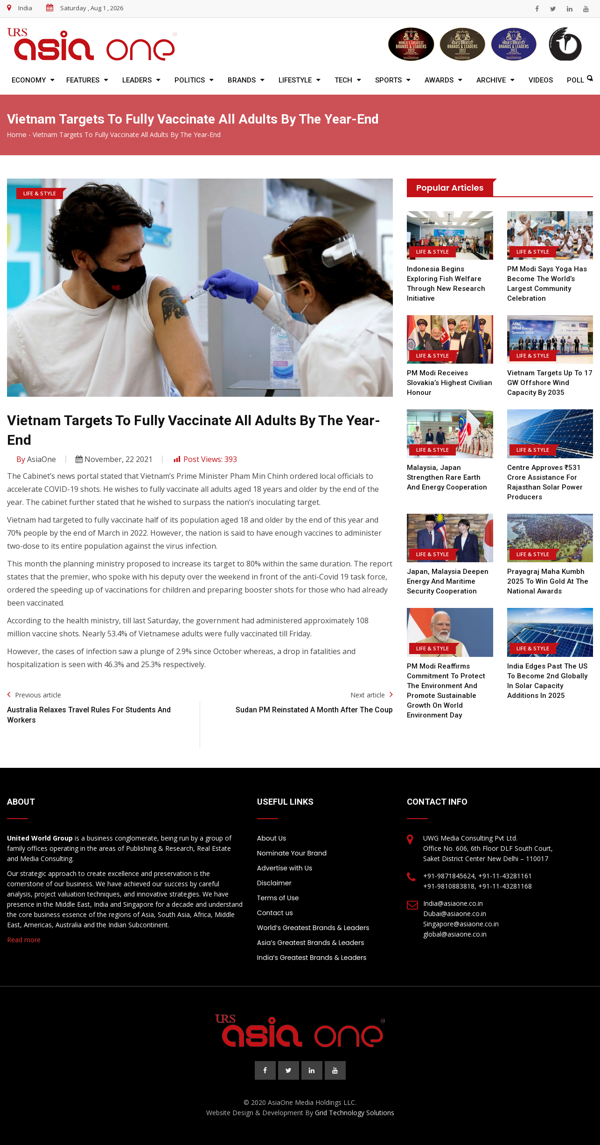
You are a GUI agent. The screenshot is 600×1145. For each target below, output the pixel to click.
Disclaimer (274, 883)
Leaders (137, 80)
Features (82, 80)
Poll (575, 80)
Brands (242, 80)
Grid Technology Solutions (354, 1112)
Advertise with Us (284, 868)
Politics (189, 80)
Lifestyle (295, 80)
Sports (388, 80)
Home (17, 134)
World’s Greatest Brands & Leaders (313, 927)
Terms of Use (278, 898)
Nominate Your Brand (292, 853)
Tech (343, 80)
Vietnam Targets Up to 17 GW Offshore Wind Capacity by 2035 (550, 383)
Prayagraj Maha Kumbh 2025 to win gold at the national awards (547, 581)
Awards (439, 80)
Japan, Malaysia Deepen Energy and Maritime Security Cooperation (447, 581)
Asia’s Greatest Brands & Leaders (310, 942)
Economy (29, 80)
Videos (541, 80)
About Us (271, 838)
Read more (24, 939)
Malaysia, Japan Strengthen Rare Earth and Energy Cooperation (447, 477)
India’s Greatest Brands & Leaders (312, 957)
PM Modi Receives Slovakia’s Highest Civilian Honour (449, 383)
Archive (491, 80)
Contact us (275, 912)
